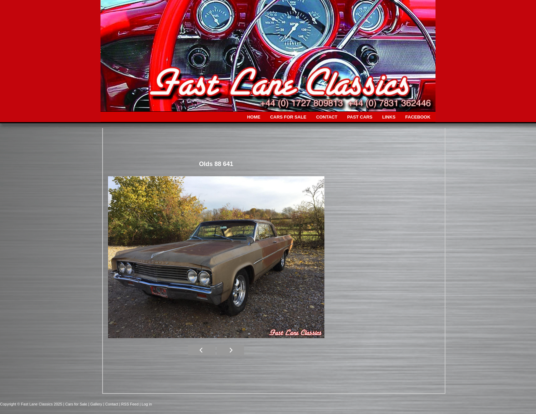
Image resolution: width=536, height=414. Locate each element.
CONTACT (326, 117)
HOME (253, 117)
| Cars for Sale (75, 404)
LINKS (389, 117)
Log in (147, 404)
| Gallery (95, 404)
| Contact (111, 404)
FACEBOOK (417, 117)
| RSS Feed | (130, 404)
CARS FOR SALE (288, 117)
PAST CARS (360, 117)
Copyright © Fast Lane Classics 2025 (31, 404)
